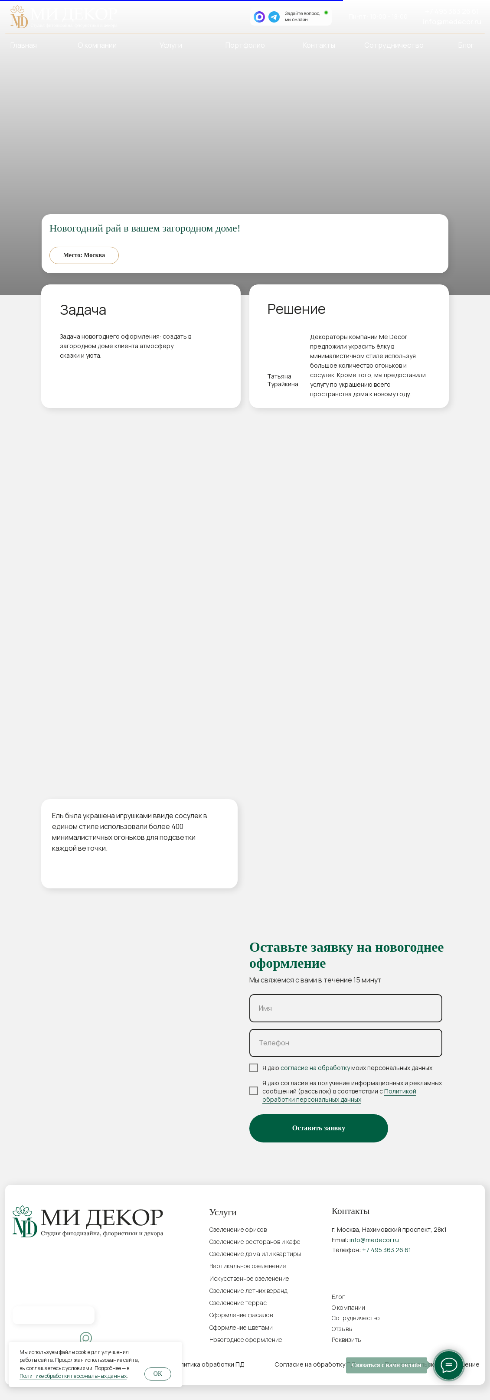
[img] (25, 1338)
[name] (345, 1008)
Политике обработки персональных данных (73, 1376)
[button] (387, 1340)
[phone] (345, 1043)
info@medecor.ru (452, 21)
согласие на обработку (315, 1068)
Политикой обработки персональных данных (339, 1095)
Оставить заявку (319, 1128)
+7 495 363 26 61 (452, 11)
